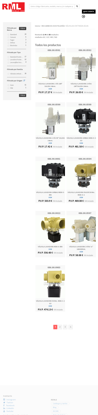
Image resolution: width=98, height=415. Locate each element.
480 (51, 37)
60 (44, 37)
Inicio (38, 26)
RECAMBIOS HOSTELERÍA (53, 26)
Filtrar (23, 28)
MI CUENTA (88, 11)
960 (55, 37)
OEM (50, 89)
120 (47, 37)
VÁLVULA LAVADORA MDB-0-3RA (50, 246)
